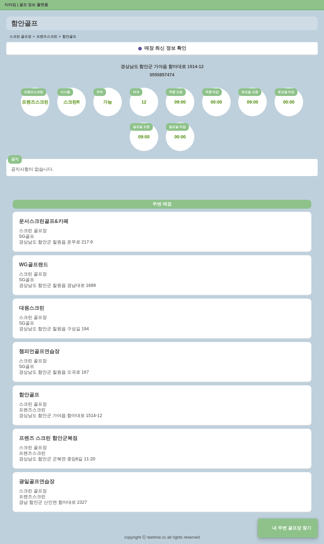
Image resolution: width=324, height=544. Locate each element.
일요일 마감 (177, 127)
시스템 (65, 92)
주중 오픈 (176, 92)
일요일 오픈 (141, 127)
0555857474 (162, 74)
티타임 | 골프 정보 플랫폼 (26, 5)
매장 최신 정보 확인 (165, 48)
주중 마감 (212, 92)
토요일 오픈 (249, 92)
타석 (136, 92)
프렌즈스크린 (33, 92)
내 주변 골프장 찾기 (291, 527)
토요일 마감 (286, 92)
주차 (100, 92)
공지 (15, 159)
